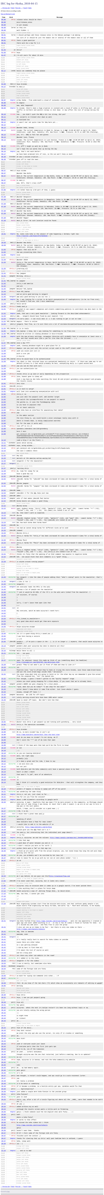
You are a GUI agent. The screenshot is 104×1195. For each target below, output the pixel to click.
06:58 (3, 185)
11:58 (3, 351)
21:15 (3, 1150)
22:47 (3, 1176)
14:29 (3, 575)
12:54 (3, 501)
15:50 (3, 713)
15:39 (3, 704)
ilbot (8, 1191)
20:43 (3, 1015)
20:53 (3, 1099)
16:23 (3, 799)
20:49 (3, 1086)
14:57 (3, 629)
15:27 (3, 660)
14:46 (3, 592)
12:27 (3, 463)
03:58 (3, 82)
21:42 (3, 1168)
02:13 (3, 66)
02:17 (3, 71)
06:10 (3, 114)
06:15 (3, 146)
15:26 (3, 658)
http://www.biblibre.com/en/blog (38, 827)
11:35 (3, 268)
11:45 (3, 297)
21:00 (3, 1146)
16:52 (3, 871)
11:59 (3, 359)
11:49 (3, 304)
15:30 (3, 670)
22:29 (3, 1174)
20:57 (3, 1133)
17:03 (3, 883)
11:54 (3, 321)
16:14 (3, 782)
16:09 (3, 737)
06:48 (3, 164)
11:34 (3, 260)
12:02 (3, 394)
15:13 (3, 646)
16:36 (3, 851)
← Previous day (5, 8)
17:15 (3, 893)
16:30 (3, 832)
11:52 (3, 313)
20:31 (3, 997)
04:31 (3, 89)
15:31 (3, 674)
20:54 (3, 1106)
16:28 (3, 822)
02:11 (3, 62)
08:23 (3, 223)
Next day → (18, 8)
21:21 (3, 1155)
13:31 (3, 554)
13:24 (3, 522)
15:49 (3, 711)
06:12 (3, 122)
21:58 (3, 1170)
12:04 (3, 410)
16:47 (3, 867)
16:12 (3, 756)
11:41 (3, 273)
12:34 (3, 466)
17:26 (3, 908)
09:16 (3, 229)
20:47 (3, 1075)
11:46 (3, 299)
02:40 (3, 75)
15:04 (3, 633)
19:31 (3, 918)
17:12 (3, 891)
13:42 (3, 564)
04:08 (3, 84)
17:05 (3, 886)
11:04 (3, 252)
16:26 (3, 802)
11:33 (3, 257)
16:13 (3, 769)
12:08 (3, 423)
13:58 (3, 572)
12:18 (3, 453)
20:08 (3, 990)
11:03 (3, 249)
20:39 (3, 1000)
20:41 (3, 1005)
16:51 (3, 869)
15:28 (3, 665)
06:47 (3, 162)
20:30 (3, 995)
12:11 (3, 443)
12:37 (3, 468)
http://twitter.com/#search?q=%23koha (32, 236)
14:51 (3, 608)
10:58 (3, 242)
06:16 (3, 151)
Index (30, 8)
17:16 (3, 901)
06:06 (3, 97)
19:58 (3, 983)
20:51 (3, 1094)
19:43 (3, 955)
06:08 (3, 103)
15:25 (3, 656)
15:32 (3, 679)
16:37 (3, 858)
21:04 (3, 1148)
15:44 (3, 706)
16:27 (3, 808)
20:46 (3, 1068)
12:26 (3, 461)
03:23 (3, 77)
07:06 (3, 190)
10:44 (3, 240)
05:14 (3, 91)
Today (12, 8)
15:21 (3, 653)
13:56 (3, 570)
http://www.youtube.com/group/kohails (51, 921)
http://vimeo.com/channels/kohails (31, 929)
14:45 (3, 577)
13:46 (3, 566)
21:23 (3, 1157)
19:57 (3, 978)
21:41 (3, 1161)
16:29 (3, 827)
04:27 (3, 87)
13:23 (3, 513)
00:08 (3, 45)
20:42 (3, 1007)
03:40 (3, 79)
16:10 (3, 748)
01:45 (3, 50)
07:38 (3, 197)
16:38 (3, 863)
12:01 (3, 383)
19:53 (3, 963)
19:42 (3, 947)
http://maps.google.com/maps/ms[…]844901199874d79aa (71, 838)
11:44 (3, 291)
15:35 (3, 694)
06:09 (3, 108)
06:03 (3, 95)
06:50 (3, 168)
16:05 (3, 727)
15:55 (3, 719)
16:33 (3, 837)
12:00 (3, 374)
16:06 (3, 729)
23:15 (3, 1183)
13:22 (3, 506)
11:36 (3, 271)
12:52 (3, 476)
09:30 (3, 231)
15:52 (3, 717)
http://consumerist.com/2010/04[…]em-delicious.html (38, 662)
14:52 (3, 611)
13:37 (3, 559)
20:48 (3, 1081)
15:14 (3, 648)
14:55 (3, 624)
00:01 (3, 35)
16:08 (3, 732)
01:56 (3, 52)
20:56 (3, 1112)
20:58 (3, 1144)
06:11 (3, 117)
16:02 (3, 722)
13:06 (3, 503)
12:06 (3, 418)
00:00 (3, 19)
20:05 (3, 986)
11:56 (3, 334)
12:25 (3, 455)
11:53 (3, 316)
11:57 (3, 340)
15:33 (3, 689)
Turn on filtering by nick (8, 14)
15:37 (3, 702)
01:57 (3, 55)
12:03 (3, 402)
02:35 (3, 73)
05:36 (3, 93)
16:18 (3, 786)
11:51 (3, 309)
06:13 (3, 127)
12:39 (3, 471)
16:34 (3, 840)
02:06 (3, 60)
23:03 (3, 1181)
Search (25, 8)
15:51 (3, 715)
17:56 (3, 912)
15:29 (3, 667)
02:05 (3, 57)
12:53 (3, 493)
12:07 (3, 421)
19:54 (3, 966)
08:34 (3, 225)
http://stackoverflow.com (59, 876)
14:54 (3, 618)
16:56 (3, 878)
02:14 (3, 68)
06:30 (3, 157)
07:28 (3, 194)
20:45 (3, 1054)
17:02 (3, 881)
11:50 (3, 306)
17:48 (3, 910)
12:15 (3, 448)
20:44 (3, 1046)
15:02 (3, 631)
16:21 (3, 791)
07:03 (3, 187)
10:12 (3, 238)
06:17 (3, 154)
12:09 (3, 434)
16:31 (3, 835)
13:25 (3, 530)
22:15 (3, 1172)
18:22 (3, 914)
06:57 (3, 170)
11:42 (3, 283)
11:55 (3, 331)
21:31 (3, 1159)
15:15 (3, 651)
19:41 (3, 921)
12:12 (3, 445)
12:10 (3, 440)
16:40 (3, 865)
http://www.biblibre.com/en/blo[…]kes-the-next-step (38, 735)
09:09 (3, 227)
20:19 (3, 992)
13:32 (3, 557)
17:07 (3, 888)
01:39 (3, 47)
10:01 (3, 234)
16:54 (3, 876)
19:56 (3, 971)
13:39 (3, 561)
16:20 (3, 789)
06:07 (3, 100)
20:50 (3, 1089)
